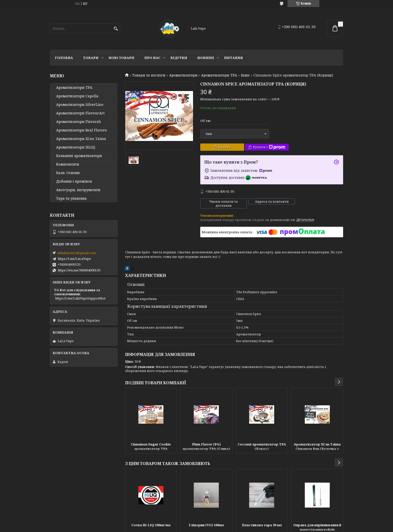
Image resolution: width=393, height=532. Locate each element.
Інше (245, 75)
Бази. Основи (68, 173)
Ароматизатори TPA (219, 75)
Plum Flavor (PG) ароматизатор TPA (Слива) (206, 446)
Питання (233, 57)
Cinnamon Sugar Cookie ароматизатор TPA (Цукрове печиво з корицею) (151, 447)
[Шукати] (115, 28)
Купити (224, 147)
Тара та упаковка (71, 198)
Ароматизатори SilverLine (80, 104)
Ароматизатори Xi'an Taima (81, 138)
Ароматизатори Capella (77, 96)
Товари (91, 57)
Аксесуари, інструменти (78, 190)
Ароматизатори (183, 75)
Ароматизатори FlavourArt (80, 113)
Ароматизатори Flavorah (78, 121)
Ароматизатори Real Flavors (81, 130)
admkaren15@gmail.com (76, 253)
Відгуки (178, 57)
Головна (64, 57)
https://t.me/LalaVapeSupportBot (80, 298)
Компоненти (67, 164)
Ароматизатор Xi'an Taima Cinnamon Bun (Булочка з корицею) (317, 447)
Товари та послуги (148, 75)
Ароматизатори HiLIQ (75, 147)
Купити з (269, 147)
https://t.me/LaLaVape (74, 258)
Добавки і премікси (74, 181)
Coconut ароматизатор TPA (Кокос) (262, 446)
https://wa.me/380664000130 (79, 270)
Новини (205, 57)
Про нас (152, 57)
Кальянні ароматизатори (79, 156)
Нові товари (121, 57)
